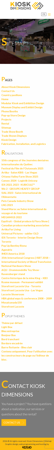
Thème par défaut (12, 322)
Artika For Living (11, 229)
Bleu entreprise (10, 331)
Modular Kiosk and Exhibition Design (22, 103)
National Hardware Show (16, 265)
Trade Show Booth (12, 131)
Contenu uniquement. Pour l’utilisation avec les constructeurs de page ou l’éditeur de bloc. (27, 355)
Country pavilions (11, 95)
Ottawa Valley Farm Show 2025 (19, 176)
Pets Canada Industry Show (17, 200)
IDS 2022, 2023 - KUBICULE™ (18, 184)
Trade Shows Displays (14, 135)
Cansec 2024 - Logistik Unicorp (19, 180)
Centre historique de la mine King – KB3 (24, 278)
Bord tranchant (10, 339)
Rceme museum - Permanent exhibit (22, 282)
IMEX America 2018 (12, 253)
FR (44, 14)
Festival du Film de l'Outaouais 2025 (22, 168)
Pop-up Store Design (13, 115)
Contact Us (8, 90)
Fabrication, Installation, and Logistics (23, 143)
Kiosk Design (8, 139)
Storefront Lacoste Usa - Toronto (21, 286)
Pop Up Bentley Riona (14, 245)
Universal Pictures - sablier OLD (19, 233)
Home (4, 99)
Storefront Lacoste (12, 306)
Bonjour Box (8, 335)
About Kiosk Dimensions (15, 86)
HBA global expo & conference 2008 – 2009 (26, 298)
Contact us (12, 422)
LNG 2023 (7, 205)
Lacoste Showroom (12, 294)
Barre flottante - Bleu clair (16, 347)
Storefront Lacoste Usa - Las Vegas (22, 290)
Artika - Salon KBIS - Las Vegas (19, 172)
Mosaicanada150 (11, 302)
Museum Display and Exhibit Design (22, 107)
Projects (6, 119)
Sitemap (6, 127)
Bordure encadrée (12, 343)
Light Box (6, 327)
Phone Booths (9, 111)
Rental (5, 123)
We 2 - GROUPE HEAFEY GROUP (20, 188)
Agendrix (6, 249)
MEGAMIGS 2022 (11, 217)
